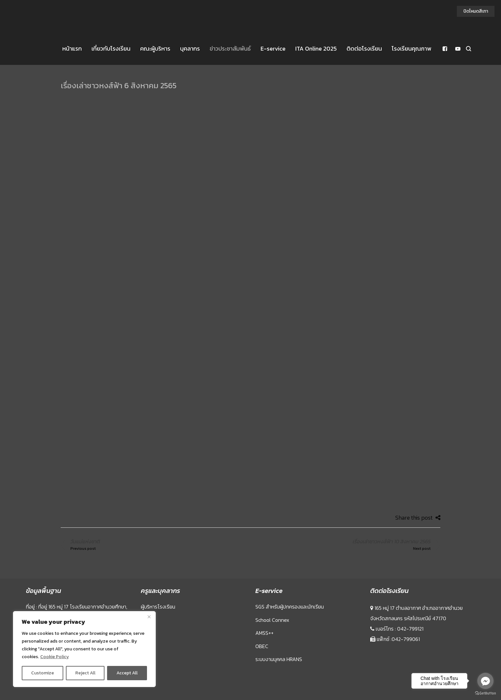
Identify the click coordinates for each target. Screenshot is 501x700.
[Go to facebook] (485, 681)
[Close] (149, 617)
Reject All (85, 673)
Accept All (127, 673)
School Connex (272, 620)
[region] (84, 649)
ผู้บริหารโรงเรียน (158, 606)
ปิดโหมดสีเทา (475, 11)
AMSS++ (264, 633)
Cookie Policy (54, 656)
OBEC (261, 646)
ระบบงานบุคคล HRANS (278, 659)
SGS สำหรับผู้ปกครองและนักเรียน (289, 606)
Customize (42, 673)
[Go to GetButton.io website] (485, 693)
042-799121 (410, 629)
